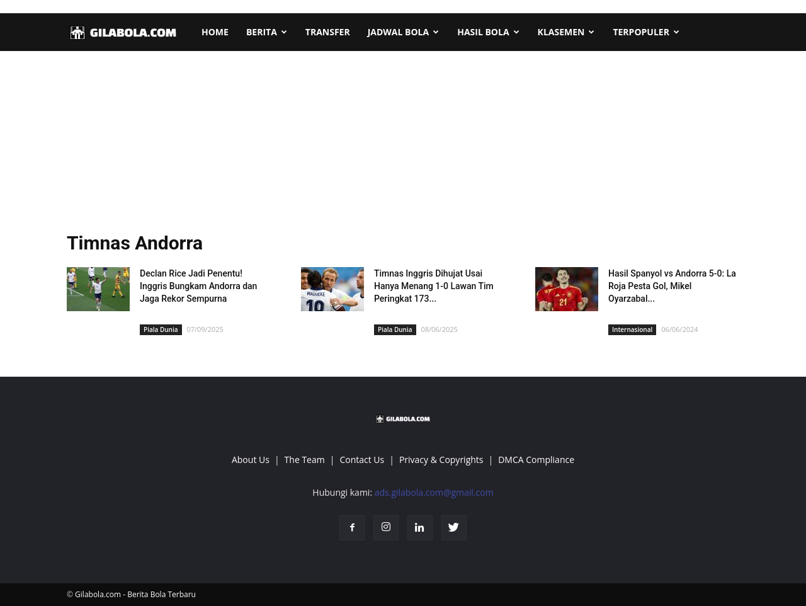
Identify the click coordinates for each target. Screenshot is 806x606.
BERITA (266, 32)
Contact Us (361, 460)
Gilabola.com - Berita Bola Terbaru (135, 594)
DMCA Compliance (536, 460)
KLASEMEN (566, 32)
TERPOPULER (646, 32)
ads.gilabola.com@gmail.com (434, 492)
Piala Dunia (161, 329)
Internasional (632, 329)
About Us (251, 460)
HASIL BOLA (488, 32)
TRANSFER (327, 32)
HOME (215, 32)
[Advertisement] (403, 145)
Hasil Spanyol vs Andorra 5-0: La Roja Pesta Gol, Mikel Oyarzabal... (672, 286)
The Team (305, 460)
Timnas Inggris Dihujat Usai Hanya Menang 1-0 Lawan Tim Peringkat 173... (434, 286)
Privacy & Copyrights (441, 460)
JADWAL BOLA (404, 32)
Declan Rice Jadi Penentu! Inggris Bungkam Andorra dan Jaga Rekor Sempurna (198, 286)
